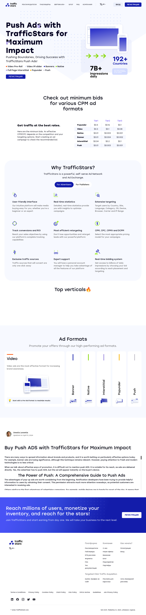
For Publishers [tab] (82, 184)
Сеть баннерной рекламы (127, 580)
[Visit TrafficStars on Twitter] (28, 599)
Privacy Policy (33, 592)
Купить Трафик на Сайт (92, 580)
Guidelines (97, 592)
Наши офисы (108, 552)
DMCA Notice (85, 592)
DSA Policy (73, 592)
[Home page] (11, 4)
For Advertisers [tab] (64, 184)
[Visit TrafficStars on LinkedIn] (12, 599)
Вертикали (59, 4)
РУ (102, 4)
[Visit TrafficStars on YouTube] (34, 599)
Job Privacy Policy (111, 592)
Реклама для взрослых (108, 580)
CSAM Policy (61, 592)
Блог (105, 558)
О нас (105, 548)
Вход (118, 5)
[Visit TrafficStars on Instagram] (23, 599)
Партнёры (107, 565)
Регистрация (133, 5)
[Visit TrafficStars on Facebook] (17, 599)
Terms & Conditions (18, 592)
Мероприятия (108, 562)
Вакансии (106, 555)
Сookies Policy (47, 592)
